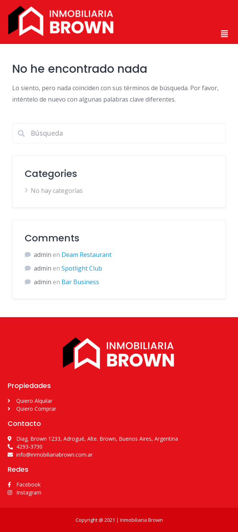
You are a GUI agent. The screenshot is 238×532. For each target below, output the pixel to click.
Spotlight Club (81, 268)
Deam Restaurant (86, 254)
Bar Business (80, 282)
